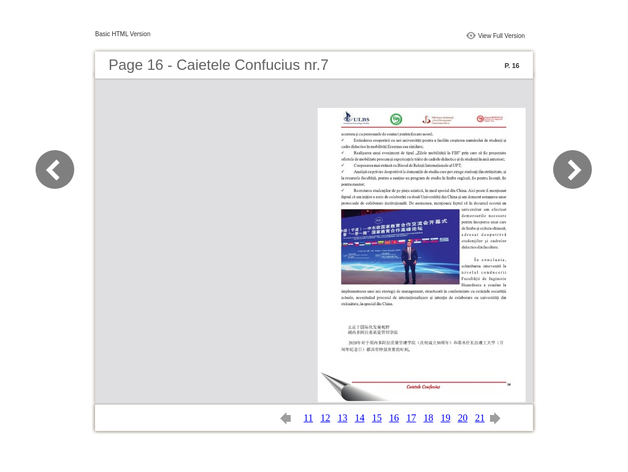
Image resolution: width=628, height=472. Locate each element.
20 (462, 418)
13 (342, 418)
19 (445, 418)
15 (376, 418)
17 (411, 418)
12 (325, 418)
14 (359, 418)
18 (428, 418)
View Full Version (501, 35)
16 (394, 418)
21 (479, 418)
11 (308, 418)
